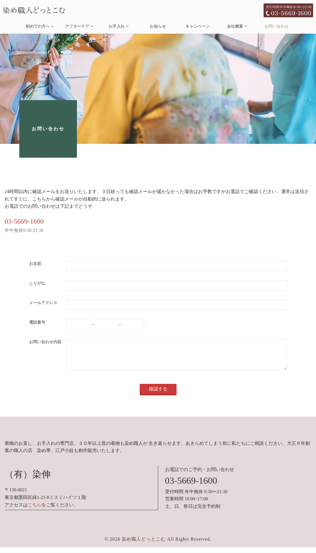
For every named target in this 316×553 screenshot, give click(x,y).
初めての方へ (38, 26)
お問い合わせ (276, 26)
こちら (34, 510)
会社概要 (235, 26)
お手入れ (117, 26)
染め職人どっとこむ (144, 544)
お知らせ (158, 26)
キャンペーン (198, 26)
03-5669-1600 (24, 221)
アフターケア (77, 26)
